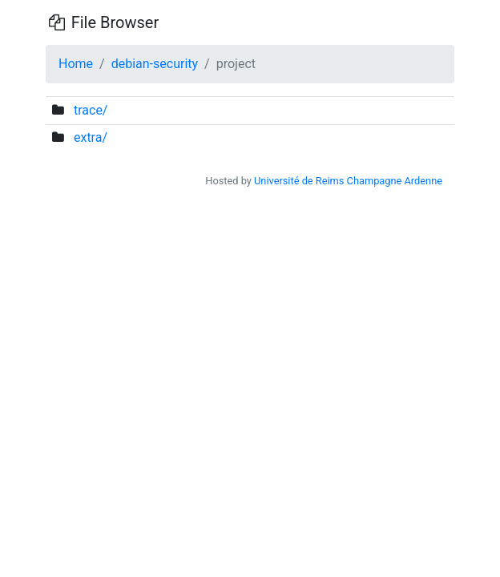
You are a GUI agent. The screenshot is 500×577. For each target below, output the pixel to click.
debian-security (154, 63)
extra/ (90, 137)
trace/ (91, 110)
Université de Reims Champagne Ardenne (348, 181)
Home (75, 63)
